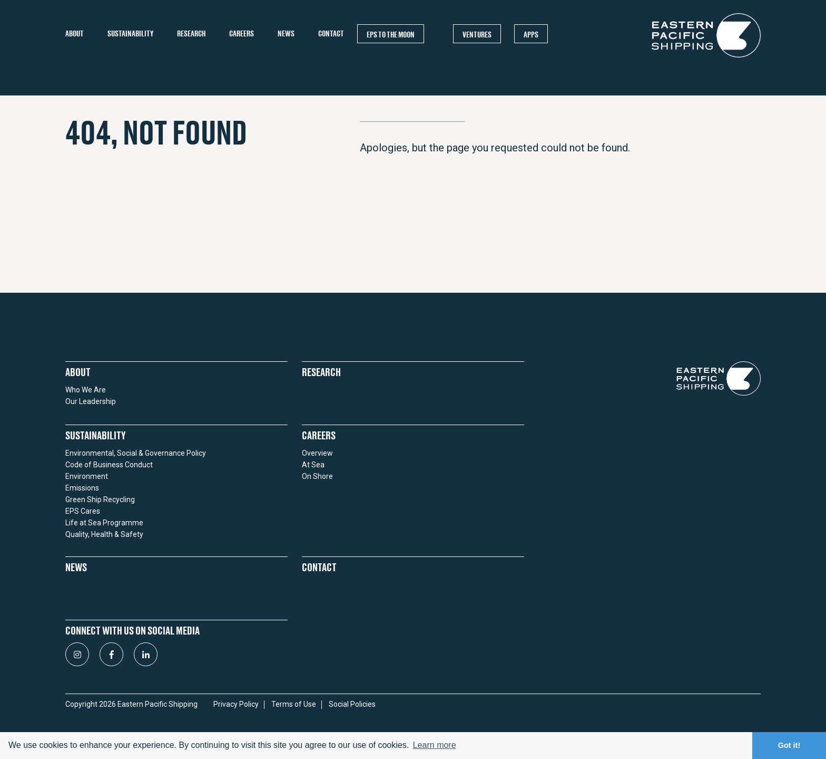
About (74, 33)
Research (191, 33)
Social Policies (352, 704)
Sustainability (130, 33)
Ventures (477, 34)
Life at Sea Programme (104, 522)
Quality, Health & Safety (104, 534)
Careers (241, 33)
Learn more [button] (434, 745)
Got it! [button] (789, 745)
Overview (317, 453)
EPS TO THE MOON (391, 34)
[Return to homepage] (706, 57)
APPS (531, 34)
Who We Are (85, 390)
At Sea (313, 464)
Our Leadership (90, 401)
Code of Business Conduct (109, 464)
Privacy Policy (236, 704)
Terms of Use (293, 704)
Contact (331, 33)
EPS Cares (82, 511)
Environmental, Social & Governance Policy (135, 453)
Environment (86, 476)
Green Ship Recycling (100, 499)
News (286, 33)
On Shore (317, 476)
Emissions (82, 488)
